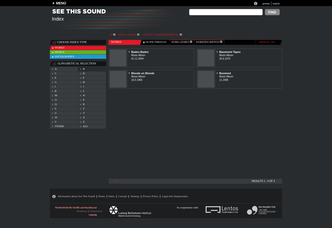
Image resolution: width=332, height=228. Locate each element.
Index (112, 196)
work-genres (181, 42)
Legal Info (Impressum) (175, 196)
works (60, 47)
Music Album (129, 34)
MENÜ (61, 3)
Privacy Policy (151, 196)
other (59, 126)
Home (102, 196)
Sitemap (134, 196)
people (60, 51)
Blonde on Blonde (142, 73)
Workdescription (209, 42)
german (266, 3)
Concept (122, 196)
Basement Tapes (230, 51)
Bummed (225, 73)
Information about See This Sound (76, 196)
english (276, 3)
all (85, 126)
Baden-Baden (140, 51)
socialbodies (64, 56)
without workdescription (162, 34)
